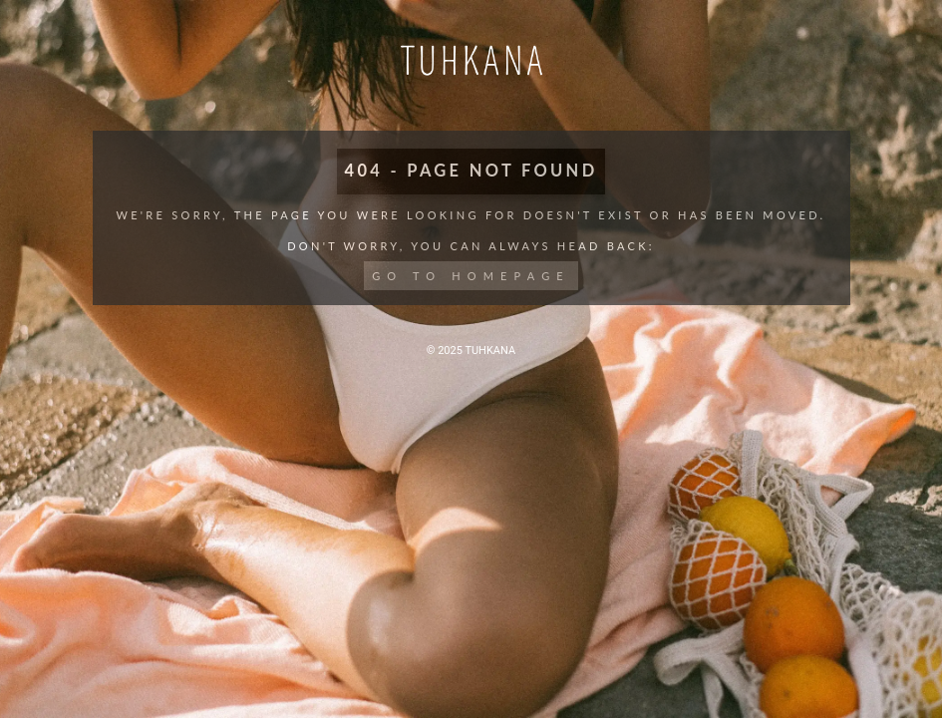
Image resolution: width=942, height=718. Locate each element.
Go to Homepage (471, 275)
